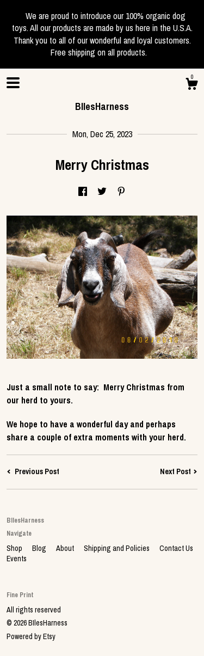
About (66, 548)
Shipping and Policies (117, 548)
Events (17, 558)
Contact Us (176, 548)
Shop (15, 548)
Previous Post (33, 471)
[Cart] (191, 85)
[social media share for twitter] (102, 192)
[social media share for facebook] (82, 192)
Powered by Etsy (31, 636)
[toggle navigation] (13, 82)
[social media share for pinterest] (121, 192)
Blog (40, 548)
